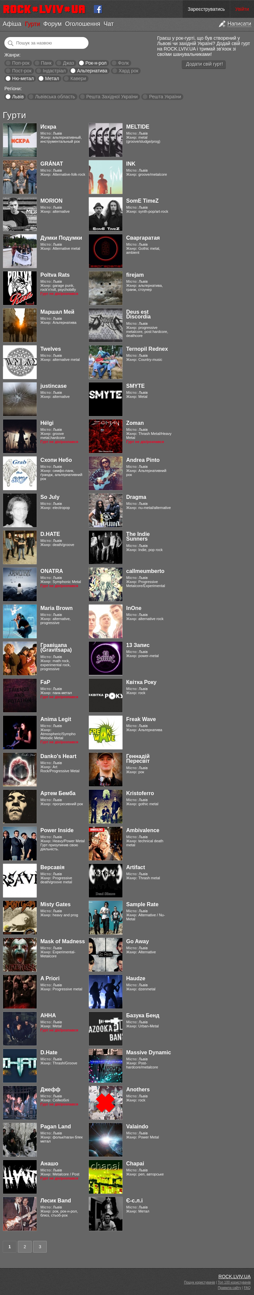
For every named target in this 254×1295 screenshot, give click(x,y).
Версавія (52, 867)
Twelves (50, 349)
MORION (51, 201)
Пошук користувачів (199, 1282)
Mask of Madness (62, 941)
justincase (53, 386)
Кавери (78, 78)
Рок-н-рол (96, 63)
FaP (45, 682)
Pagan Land (55, 1126)
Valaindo (137, 1126)
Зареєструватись (206, 9)
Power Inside (57, 830)
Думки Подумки (61, 238)
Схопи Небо (56, 460)
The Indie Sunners (138, 536)
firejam (135, 275)
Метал (52, 78)
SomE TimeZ (142, 201)
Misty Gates (55, 904)
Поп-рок (21, 63)
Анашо (49, 1163)
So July (50, 497)
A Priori (50, 978)
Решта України (165, 96)
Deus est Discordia (138, 314)
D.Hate (49, 1052)
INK (131, 164)
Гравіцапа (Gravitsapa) (56, 647)
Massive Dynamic (148, 1052)
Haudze (135, 978)
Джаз (68, 63)
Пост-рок (22, 70)
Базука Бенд (142, 1015)
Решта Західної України (112, 96)
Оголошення (82, 24)
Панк (46, 63)
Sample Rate (142, 904)
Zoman (135, 423)
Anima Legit (55, 719)
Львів (18, 96)
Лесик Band (55, 1200)
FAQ (247, 1288)
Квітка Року (141, 682)
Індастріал (54, 70)
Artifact (135, 867)
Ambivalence (142, 830)
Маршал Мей (57, 312)
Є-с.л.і (134, 1200)
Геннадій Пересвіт (138, 758)
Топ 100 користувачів (234, 1282)
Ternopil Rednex (147, 349)
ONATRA (51, 571)
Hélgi (46, 423)
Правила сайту (229, 1288)
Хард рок (128, 70)
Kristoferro (140, 793)
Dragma (136, 497)
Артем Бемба (58, 793)
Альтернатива (92, 70)
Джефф (50, 1089)
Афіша (12, 24)
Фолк (123, 63)
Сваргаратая (143, 238)
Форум (52, 24)
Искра (48, 127)
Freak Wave (141, 719)
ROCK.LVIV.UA (234, 1276)
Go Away (137, 941)
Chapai (135, 1163)
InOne (133, 608)
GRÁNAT (51, 164)
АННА (48, 1015)
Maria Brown (56, 608)
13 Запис (138, 645)
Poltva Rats (55, 275)
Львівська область (55, 96)
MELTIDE (137, 127)
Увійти (242, 9)
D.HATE (50, 534)
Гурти (32, 24)
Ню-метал (23, 78)
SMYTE (135, 386)
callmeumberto (145, 571)
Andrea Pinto (143, 460)
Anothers (138, 1089)
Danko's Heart (58, 756)
